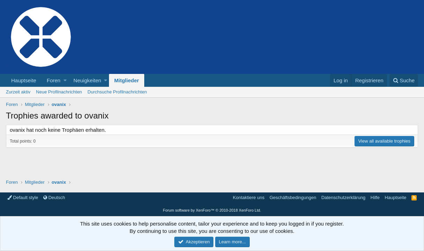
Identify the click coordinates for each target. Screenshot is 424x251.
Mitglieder (126, 80)
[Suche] (403, 80)
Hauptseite (23, 80)
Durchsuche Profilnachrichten (117, 91)
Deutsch (54, 197)
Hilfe (375, 197)
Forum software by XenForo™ (212, 210)
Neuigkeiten (87, 80)
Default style (22, 197)
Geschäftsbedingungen (293, 197)
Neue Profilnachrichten (59, 91)
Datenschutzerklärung (343, 197)
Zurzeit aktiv (18, 91)
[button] (65, 80)
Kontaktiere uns (248, 197)
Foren (53, 80)
